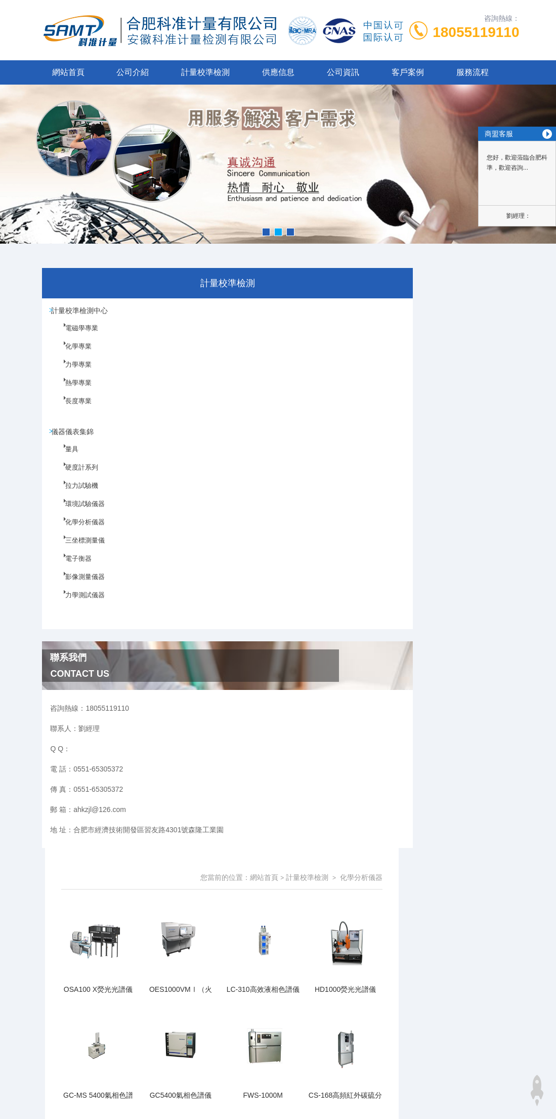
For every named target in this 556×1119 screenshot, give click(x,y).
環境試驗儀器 (78, 518)
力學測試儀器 (78, 609)
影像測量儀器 (78, 591)
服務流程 (472, 72)
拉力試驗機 (75, 500)
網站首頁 (68, 72)
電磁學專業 (75, 338)
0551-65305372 (198, 917)
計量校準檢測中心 (83, 312)
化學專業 (72, 357)
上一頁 (313, 656)
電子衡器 (72, 573)
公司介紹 (132, 72)
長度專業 (72, 411)
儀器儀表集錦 (76, 438)
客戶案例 (408, 72)
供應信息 (278, 72)
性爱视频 (14, 1018)
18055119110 (476, 32)
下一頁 (371, 656)
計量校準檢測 (205, 72)
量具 (66, 464)
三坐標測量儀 (78, 555)
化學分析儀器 (78, 537)
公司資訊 (343, 72)
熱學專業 (72, 393)
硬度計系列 (75, 482)
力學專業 (72, 375)
